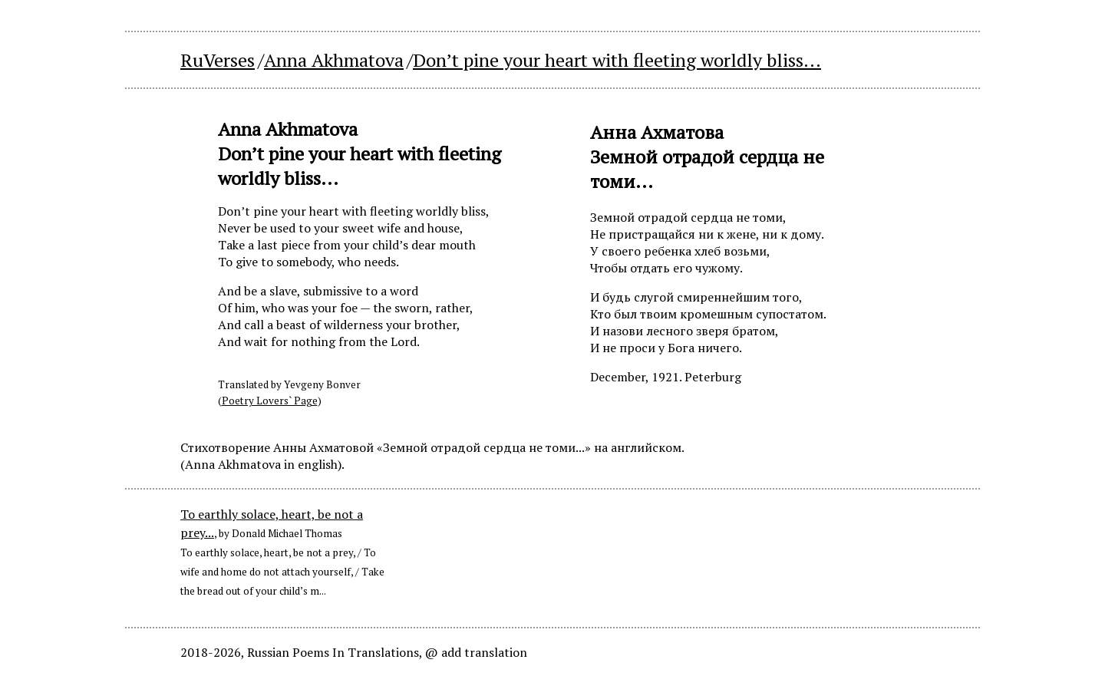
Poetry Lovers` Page (270, 400)
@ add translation (476, 652)
